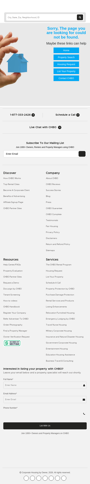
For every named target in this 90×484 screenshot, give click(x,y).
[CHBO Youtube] (32, 478)
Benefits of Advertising (14, 196)
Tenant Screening (11, 294)
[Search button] (80, 17)
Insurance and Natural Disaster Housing (65, 336)
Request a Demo (11, 282)
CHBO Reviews (53, 184)
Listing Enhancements (56, 306)
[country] (45, 17)
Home (66, 50)
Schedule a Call (68, 114)
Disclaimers (51, 238)
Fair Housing (52, 226)
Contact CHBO (66, 78)
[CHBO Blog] (38, 478)
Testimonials (52, 220)
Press (48, 202)
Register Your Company (14, 313)
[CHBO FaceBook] (26, 478)
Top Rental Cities (11, 184)
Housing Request (66, 64)
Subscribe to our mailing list (45, 143)
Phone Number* (10, 408)
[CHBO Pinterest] (57, 478)
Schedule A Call (53, 282)
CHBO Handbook (11, 306)
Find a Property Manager (15, 330)
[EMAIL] (82, 154)
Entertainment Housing (57, 348)
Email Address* (10, 393)
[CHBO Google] (63, 478)
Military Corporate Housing (59, 330)
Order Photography (12, 324)
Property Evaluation (13, 270)
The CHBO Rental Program (58, 264)
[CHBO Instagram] (45, 478)
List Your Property (66, 71)
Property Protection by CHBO (60, 288)
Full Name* (8, 379)
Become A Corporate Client (16, 190)
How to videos (10, 300)
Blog (48, 196)
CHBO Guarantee (54, 208)
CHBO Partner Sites (12, 208)
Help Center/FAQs (12, 264)
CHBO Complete (53, 214)
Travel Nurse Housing (56, 324)
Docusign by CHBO (12, 288)
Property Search (66, 57)
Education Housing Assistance (60, 354)
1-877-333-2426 (22, 114)
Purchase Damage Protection (60, 294)
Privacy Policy (53, 232)
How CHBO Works (12, 178)
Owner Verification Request (16, 336)
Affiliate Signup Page (13, 202)
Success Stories (53, 190)
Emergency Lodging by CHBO (60, 319)
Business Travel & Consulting (59, 361)
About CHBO (52, 178)
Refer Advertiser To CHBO (16, 319)
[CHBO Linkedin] (51, 478)
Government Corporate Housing (61, 342)
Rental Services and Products (60, 300)
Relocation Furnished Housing (60, 313)
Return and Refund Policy (58, 244)
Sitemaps (50, 250)
